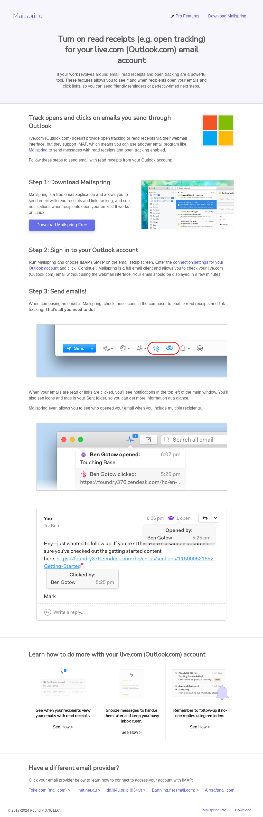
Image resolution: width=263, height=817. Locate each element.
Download (243, 810)
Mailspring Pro (214, 810)
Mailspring (28, 15)
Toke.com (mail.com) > (49, 790)
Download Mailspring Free (61, 224)
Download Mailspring (227, 16)
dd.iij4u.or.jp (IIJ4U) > (126, 790)
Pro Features (184, 16)
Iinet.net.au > (88, 790)
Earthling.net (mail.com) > (175, 790)
